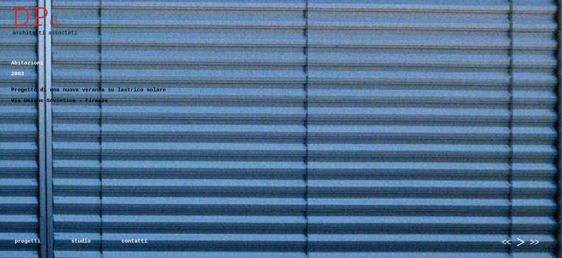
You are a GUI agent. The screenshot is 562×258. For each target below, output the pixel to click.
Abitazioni (27, 63)
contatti (134, 241)
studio (81, 241)
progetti (28, 241)
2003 (17, 74)
